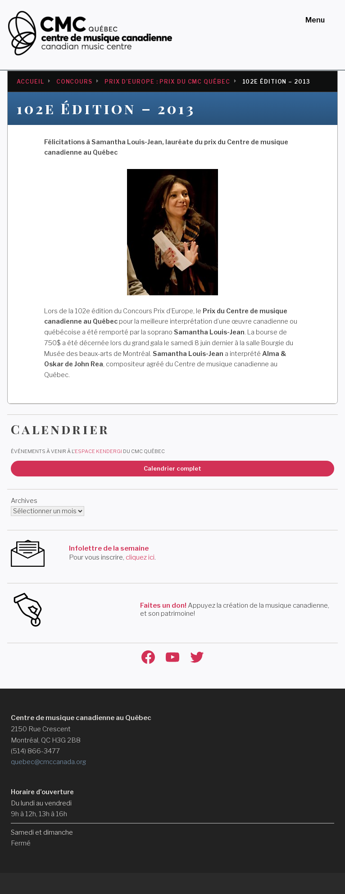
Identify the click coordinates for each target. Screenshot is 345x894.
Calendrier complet (172, 468)
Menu (315, 20)
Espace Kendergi (98, 451)
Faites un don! (163, 605)
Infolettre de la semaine (109, 548)
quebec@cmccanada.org (48, 762)
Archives (24, 501)
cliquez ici (140, 557)
